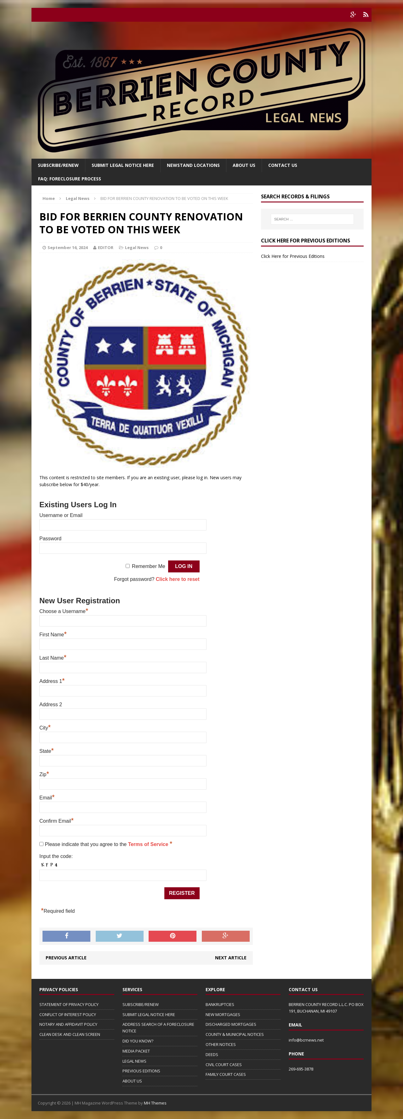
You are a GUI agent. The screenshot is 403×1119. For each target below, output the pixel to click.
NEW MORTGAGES (223, 1014)
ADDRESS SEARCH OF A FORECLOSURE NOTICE (158, 1027)
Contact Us (282, 165)
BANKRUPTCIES (220, 1004)
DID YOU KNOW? (137, 1041)
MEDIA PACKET (136, 1051)
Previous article (66, 958)
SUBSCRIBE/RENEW (140, 1004)
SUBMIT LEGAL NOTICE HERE (123, 165)
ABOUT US (132, 1081)
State (46, 751)
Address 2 (50, 704)
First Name (53, 634)
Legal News (137, 247)
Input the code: (56, 856)
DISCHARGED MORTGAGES (231, 1024)
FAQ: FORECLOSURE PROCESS (69, 179)
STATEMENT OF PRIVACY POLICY (69, 1004)
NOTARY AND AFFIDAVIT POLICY (68, 1024)
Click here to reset (178, 579)
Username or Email (60, 515)
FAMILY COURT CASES (226, 1074)
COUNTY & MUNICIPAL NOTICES (235, 1034)
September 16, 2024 (68, 247)
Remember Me (148, 566)
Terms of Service (149, 844)
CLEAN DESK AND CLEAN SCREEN (69, 1034)
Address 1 (52, 681)
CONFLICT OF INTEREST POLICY (67, 1014)
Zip (44, 774)
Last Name (52, 658)
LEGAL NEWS (134, 1061)
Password (50, 538)
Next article (231, 958)
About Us (244, 165)
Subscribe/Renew (58, 165)
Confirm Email (56, 821)
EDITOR (105, 247)
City (45, 727)
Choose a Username (63, 611)
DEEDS (212, 1054)
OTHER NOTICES (221, 1044)
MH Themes (155, 1103)
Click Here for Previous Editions (293, 256)
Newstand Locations (193, 165)
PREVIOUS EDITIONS (141, 1071)
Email (47, 797)
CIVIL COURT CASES (224, 1064)
